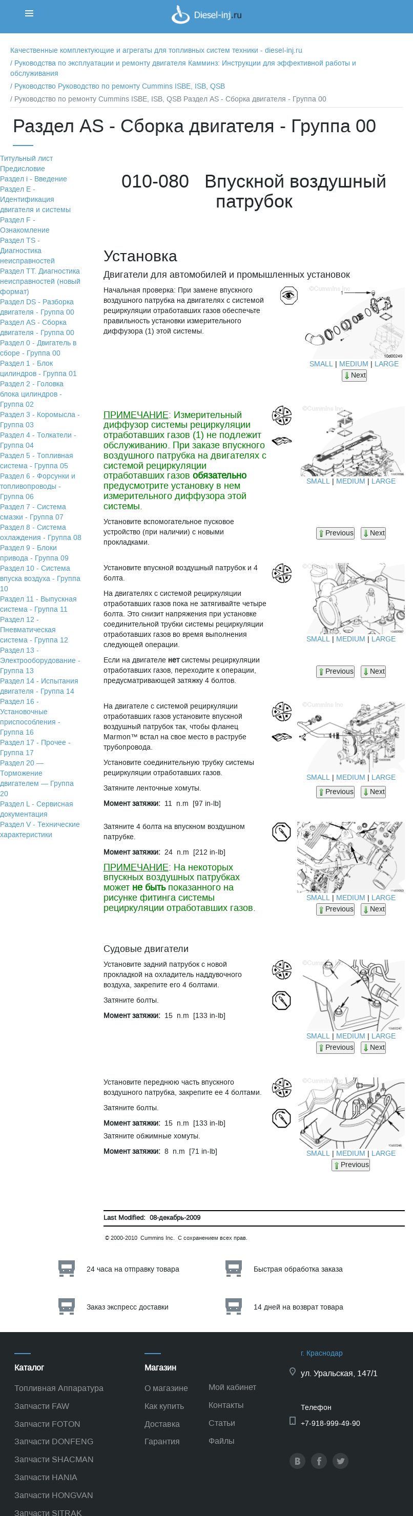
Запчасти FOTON (47, 1424)
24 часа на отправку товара (133, 1269)
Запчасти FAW (41, 1406)
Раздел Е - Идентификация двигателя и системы (35, 199)
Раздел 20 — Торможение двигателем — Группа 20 (37, 778)
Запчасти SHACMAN (54, 1459)
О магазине (166, 1388)
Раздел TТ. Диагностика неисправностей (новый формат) (40, 281)
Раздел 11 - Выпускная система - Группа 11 (38, 604)
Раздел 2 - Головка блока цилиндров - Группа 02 (32, 394)
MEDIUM (353, 364)
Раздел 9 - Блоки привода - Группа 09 (34, 553)
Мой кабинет (232, 1387)
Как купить (164, 1406)
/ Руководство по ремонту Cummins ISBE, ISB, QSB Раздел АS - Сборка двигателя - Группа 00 (168, 99)
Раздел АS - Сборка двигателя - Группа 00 (37, 328)
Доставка (162, 1424)
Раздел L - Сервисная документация (36, 809)
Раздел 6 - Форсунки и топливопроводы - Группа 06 (37, 486)
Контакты (226, 1405)
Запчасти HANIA (45, 1477)
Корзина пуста (377, 28)
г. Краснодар (322, 1353)
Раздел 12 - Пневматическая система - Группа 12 (34, 630)
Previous (335, 533)
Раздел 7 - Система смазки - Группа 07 (33, 512)
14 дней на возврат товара (298, 1307)
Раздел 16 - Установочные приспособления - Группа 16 (30, 717)
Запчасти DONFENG (53, 1441)
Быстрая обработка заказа (298, 1269)
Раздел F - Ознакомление (25, 225)
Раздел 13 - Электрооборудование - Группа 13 (40, 661)
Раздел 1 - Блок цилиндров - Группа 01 (38, 369)
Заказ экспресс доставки (128, 1307)
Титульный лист (26, 158)
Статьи (222, 1423)
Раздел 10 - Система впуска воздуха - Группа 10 (40, 579)
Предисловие (22, 169)
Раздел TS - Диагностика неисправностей (27, 251)
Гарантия (162, 1441)
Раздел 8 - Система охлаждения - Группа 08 (40, 533)
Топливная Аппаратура (59, 1388)
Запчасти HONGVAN (53, 1495)
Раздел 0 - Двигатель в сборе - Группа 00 (38, 348)
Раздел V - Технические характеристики (40, 830)
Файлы (222, 1441)
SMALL (321, 364)
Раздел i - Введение (33, 179)
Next (354, 375)
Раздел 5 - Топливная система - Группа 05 (36, 461)
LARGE (387, 364)
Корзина (366, 18)
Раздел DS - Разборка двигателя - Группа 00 (37, 307)
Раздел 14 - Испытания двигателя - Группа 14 (39, 686)
